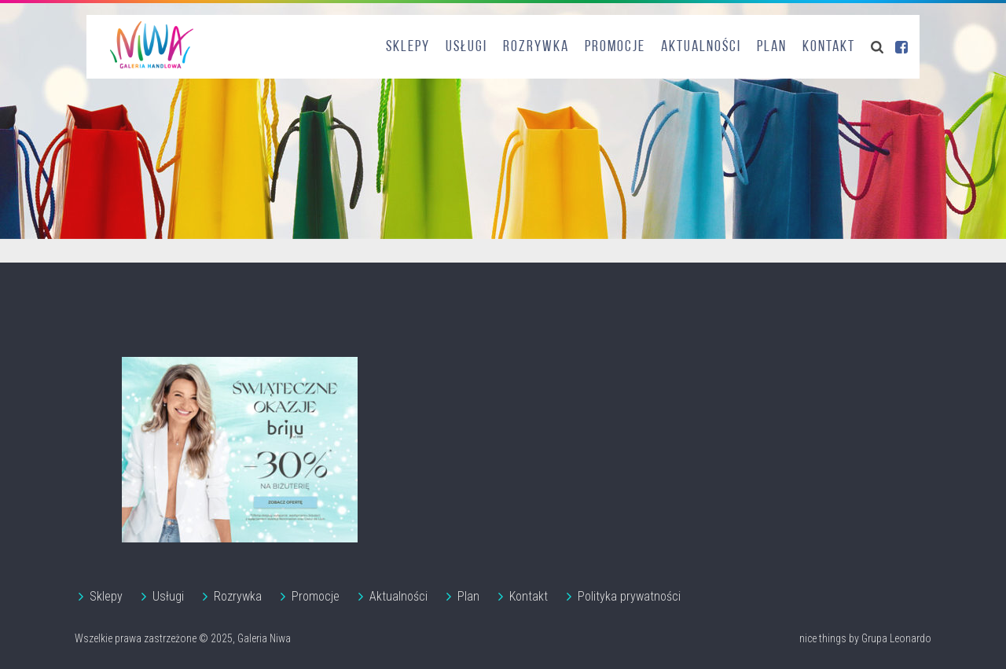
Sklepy (408, 47)
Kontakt (828, 47)
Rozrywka (536, 47)
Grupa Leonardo (896, 638)
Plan (772, 47)
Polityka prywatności (629, 596)
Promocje (615, 47)
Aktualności (701, 47)
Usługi (466, 47)
